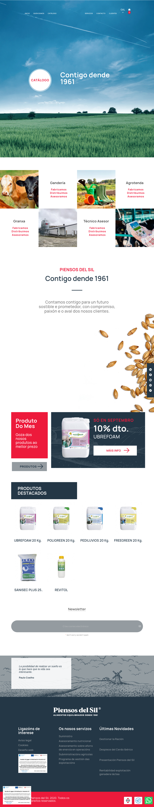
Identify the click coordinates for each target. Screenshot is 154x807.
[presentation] (77, 644)
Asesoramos (58, 196)
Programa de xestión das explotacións (74, 760)
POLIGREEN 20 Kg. (61, 540)
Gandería (57, 182)
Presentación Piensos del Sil (116, 760)
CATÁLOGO (40, 80)
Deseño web (25, 750)
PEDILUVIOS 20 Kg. (94, 540)
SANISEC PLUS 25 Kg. (27, 590)
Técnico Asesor (96, 221)
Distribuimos (59, 193)
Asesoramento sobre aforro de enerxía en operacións (76, 747)
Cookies (23, 745)
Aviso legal (25, 740)
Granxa (19, 221)
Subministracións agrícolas (76, 754)
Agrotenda (135, 182)
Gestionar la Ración (111, 739)
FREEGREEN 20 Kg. (128, 540)
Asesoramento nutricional (75, 741)
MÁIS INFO (113, 450)
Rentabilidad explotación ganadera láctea (114, 772)
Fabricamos (59, 189)
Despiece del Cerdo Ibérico (116, 749)
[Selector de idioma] (123, 11)
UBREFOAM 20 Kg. (28, 540)
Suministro (65, 736)
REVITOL (61, 590)
